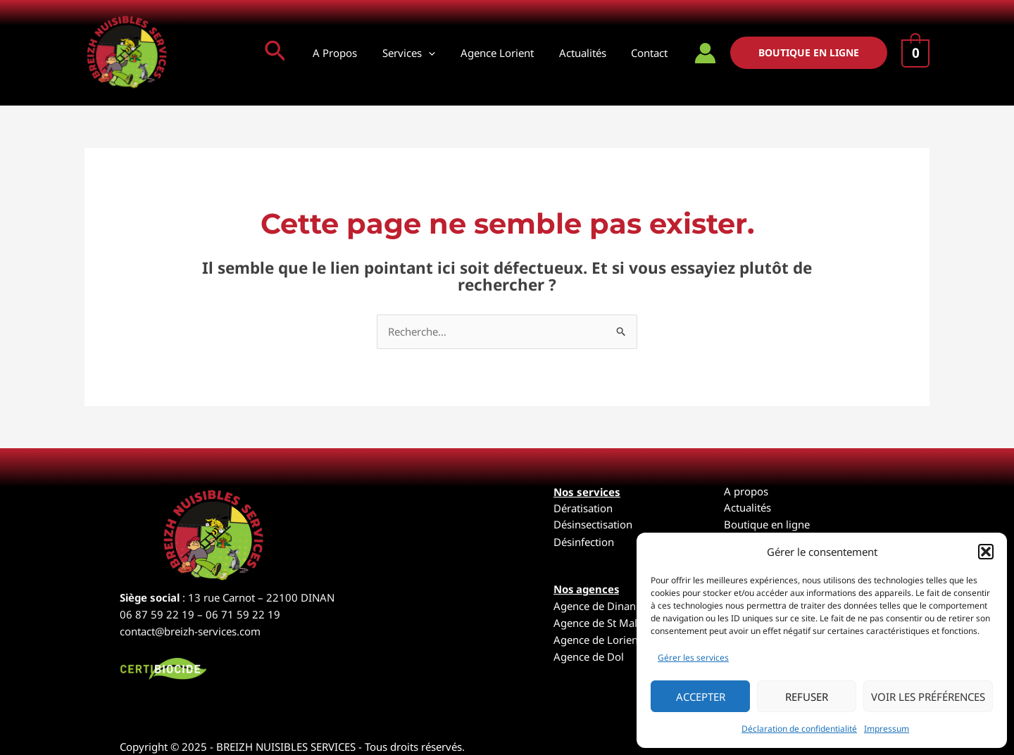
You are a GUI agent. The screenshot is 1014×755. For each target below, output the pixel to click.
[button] (986, 552)
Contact (651, 53)
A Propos (353, 53)
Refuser (806, 697)
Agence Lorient (507, 53)
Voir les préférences (928, 697)
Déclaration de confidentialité (799, 729)
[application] (442, 52)
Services (422, 52)
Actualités (588, 53)
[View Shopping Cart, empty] (915, 53)
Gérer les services (693, 658)
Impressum (886, 729)
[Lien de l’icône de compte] (705, 53)
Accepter (700, 697)
